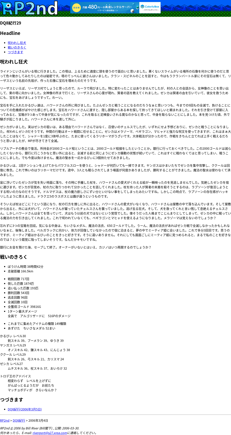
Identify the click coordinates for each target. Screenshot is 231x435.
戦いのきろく (17, 47)
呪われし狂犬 (17, 42)
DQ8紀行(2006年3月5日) (25, 409)
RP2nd (4, 420)
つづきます (15, 52)
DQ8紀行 (19, 420)
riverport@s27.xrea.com (50, 432)
